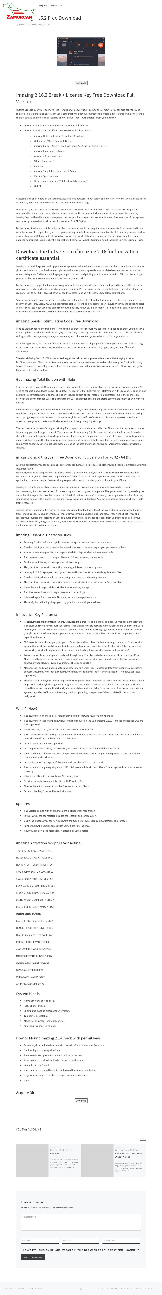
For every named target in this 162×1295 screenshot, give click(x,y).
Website (109, 1240)
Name (26, 1240)
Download (81, 82)
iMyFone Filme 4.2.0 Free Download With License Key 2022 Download (128, 1153)
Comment (29, 1217)
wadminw (23, 25)
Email (67, 1240)
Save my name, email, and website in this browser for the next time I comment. (82, 1250)
